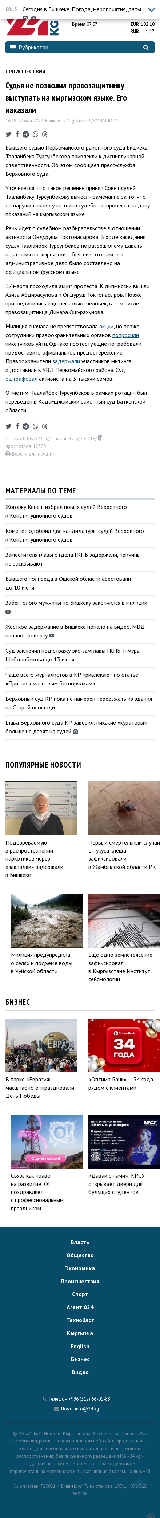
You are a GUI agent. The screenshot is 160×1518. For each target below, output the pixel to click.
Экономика (80, 1268)
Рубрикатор (29, 47)
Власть (80, 1242)
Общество (80, 1255)
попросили (125, 335)
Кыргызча (80, 1333)
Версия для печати (28, 454)
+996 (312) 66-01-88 (89, 1399)
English (80, 1346)
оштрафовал (21, 378)
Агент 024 (80, 1307)
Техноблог (80, 1320)
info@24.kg (87, 1409)
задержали (66, 361)
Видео (80, 1372)
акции (106, 326)
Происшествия (25, 71)
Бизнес (80, 1359)
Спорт (80, 1294)
